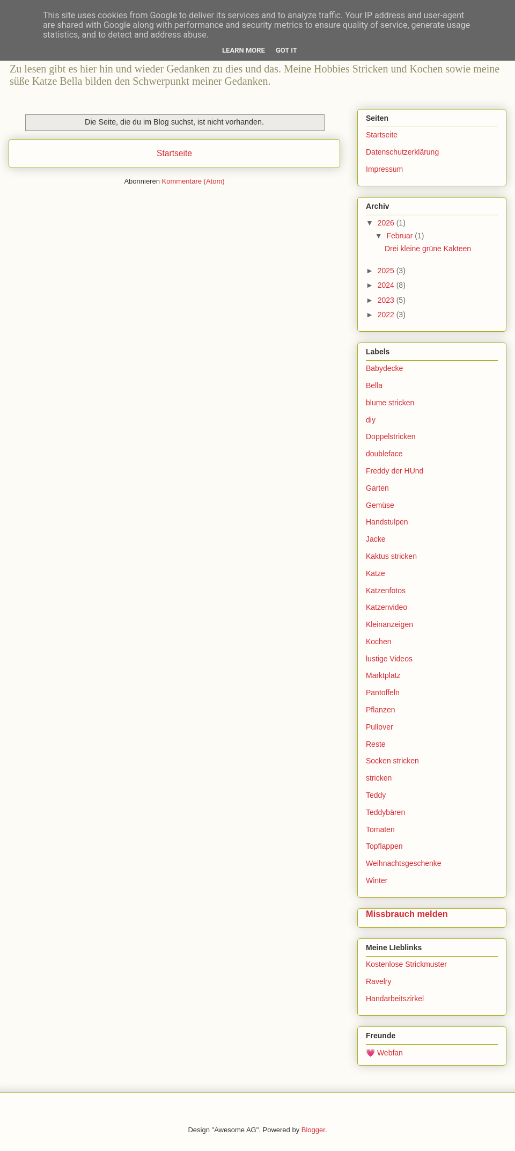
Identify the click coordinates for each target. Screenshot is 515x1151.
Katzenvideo (386, 607)
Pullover (379, 727)
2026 (387, 222)
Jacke (376, 539)
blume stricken (390, 402)
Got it (286, 50)
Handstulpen (387, 522)
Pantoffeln (383, 692)
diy (371, 420)
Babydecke (384, 368)
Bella (374, 385)
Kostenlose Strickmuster (406, 964)
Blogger (313, 1130)
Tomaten (380, 829)
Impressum (384, 169)
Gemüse (380, 505)
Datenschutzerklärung (402, 152)
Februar (400, 235)
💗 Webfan (384, 1052)
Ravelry (378, 981)
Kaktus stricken (391, 556)
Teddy (376, 795)
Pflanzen (380, 709)
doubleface (384, 453)
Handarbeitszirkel (395, 998)
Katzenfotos (386, 590)
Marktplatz (383, 675)
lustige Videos (389, 658)
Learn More (243, 50)
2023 (387, 300)
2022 (387, 314)
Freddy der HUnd (394, 471)
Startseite (174, 153)
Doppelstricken (391, 436)
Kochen (378, 641)
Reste (376, 744)
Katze (375, 573)
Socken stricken (392, 760)
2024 (387, 285)
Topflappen (384, 846)
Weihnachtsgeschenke (404, 863)
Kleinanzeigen (389, 624)
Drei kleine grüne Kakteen (428, 248)
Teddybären (385, 812)
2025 (387, 270)
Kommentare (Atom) (193, 181)
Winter (376, 880)
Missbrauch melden (407, 914)
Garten (377, 488)
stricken (379, 778)
